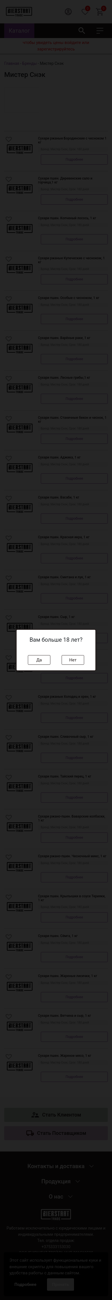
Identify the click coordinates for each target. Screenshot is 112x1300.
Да (39, 659)
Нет (73, 659)
